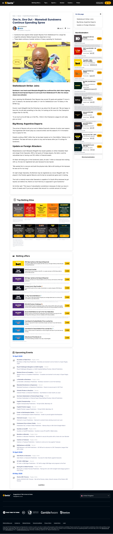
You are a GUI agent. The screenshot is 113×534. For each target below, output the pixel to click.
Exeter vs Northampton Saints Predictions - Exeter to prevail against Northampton (39, 414)
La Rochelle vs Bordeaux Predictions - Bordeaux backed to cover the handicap (39, 382)
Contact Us (17, 523)
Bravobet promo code (80, 152)
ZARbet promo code (79, 141)
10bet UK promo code (80, 43)
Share (67, 28)
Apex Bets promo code (80, 130)
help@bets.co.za (18, 496)
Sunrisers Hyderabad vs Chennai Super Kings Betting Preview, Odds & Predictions (39, 398)
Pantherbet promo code (80, 119)
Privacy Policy (48, 523)
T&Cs (97, 45)
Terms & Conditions (37, 523)
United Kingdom (88, 496)
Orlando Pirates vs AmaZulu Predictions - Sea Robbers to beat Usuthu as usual (38, 392)
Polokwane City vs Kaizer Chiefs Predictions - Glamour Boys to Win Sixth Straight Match (41, 425)
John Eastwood (22, 26)
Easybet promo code (79, 67)
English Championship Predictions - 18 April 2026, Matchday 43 (34, 403)
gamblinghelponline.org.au (23, 530)
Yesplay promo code (79, 78)
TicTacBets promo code (80, 55)
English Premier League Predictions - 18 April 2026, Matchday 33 (35, 409)
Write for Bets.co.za (7, 523)
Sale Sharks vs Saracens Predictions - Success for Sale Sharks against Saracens (39, 458)
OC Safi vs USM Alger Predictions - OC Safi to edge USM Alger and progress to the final (41, 463)
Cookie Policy (57, 523)
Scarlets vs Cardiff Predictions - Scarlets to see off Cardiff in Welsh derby (37, 431)
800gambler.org (9, 530)
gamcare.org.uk (105, 528)
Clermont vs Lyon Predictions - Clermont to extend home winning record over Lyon (39, 420)
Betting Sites (99, 3)
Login (64, 523)
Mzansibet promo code (80, 91)
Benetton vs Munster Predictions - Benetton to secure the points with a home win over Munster (43, 436)
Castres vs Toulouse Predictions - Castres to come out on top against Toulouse (38, 442)
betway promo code (79, 104)
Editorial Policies (26, 523)
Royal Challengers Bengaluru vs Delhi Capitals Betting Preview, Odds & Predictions (39, 369)
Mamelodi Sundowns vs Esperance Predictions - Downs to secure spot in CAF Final (40, 387)
